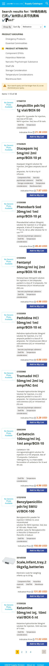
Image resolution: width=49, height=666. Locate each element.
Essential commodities (16, 43)
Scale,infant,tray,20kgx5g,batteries (31, 564)
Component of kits (15, 53)
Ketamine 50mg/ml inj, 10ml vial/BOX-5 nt (31, 612)
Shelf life (10, 66)
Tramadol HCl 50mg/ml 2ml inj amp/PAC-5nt (30, 381)
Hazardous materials (15, 57)
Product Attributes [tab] (17, 48)
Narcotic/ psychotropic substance (22, 61)
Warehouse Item (13, 79)
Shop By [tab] (7, 26)
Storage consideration (16, 70)
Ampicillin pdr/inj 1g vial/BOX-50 (31, 107)
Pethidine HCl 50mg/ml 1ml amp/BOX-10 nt (29, 323)
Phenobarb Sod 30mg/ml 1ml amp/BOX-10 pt (29, 211)
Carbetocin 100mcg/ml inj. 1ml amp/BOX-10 (30, 439)
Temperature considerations (19, 74)
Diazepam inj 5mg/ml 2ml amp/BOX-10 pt (29, 153)
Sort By (16, 26)
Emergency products (15, 39)
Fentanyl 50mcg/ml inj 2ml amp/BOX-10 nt (31, 267)
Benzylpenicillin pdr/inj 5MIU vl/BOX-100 (29, 506)
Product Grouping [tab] (12, 34)
